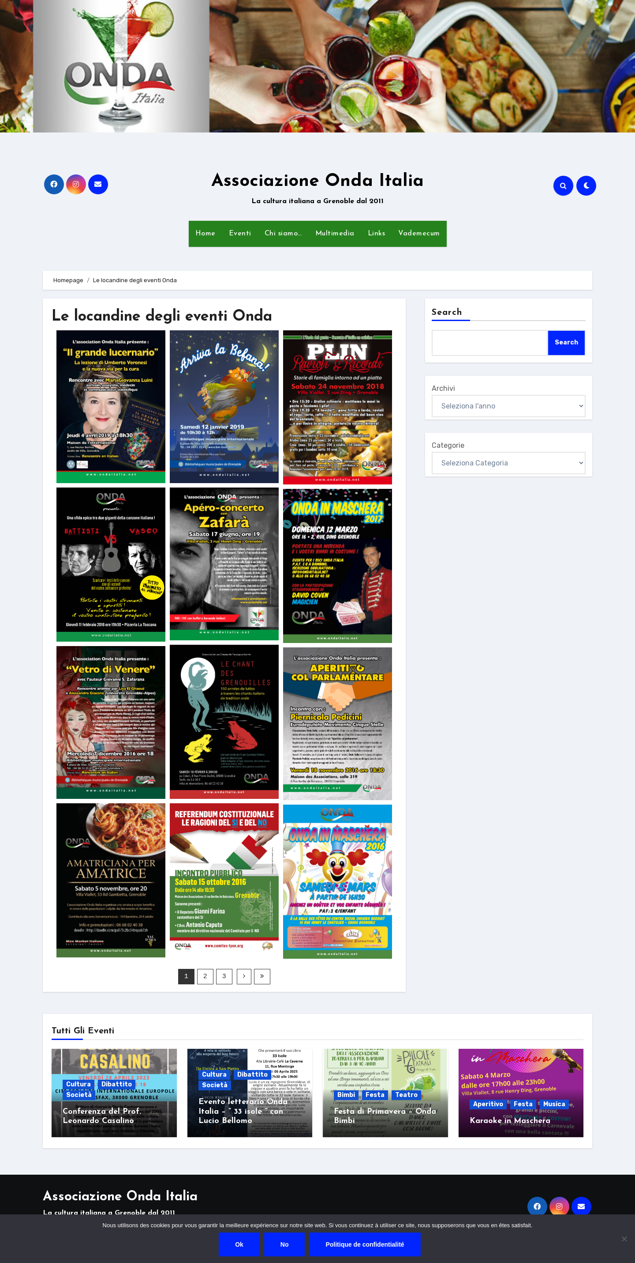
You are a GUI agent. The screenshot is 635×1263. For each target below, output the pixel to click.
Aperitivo (488, 1104)
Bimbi (346, 1094)
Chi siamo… (283, 233)
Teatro (406, 1094)
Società (79, 1094)
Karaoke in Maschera (510, 1120)
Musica (554, 1104)
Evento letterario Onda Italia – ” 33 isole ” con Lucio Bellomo (243, 1111)
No (284, 1244)
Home (205, 233)
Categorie (448, 445)
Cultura (78, 1084)
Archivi (443, 388)
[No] (624, 1238)
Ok (239, 1244)
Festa (375, 1094)
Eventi (240, 233)
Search (447, 312)
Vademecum (419, 233)
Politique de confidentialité (365, 1244)
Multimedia (335, 233)
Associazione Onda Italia (317, 181)
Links (376, 233)
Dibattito (116, 1084)
